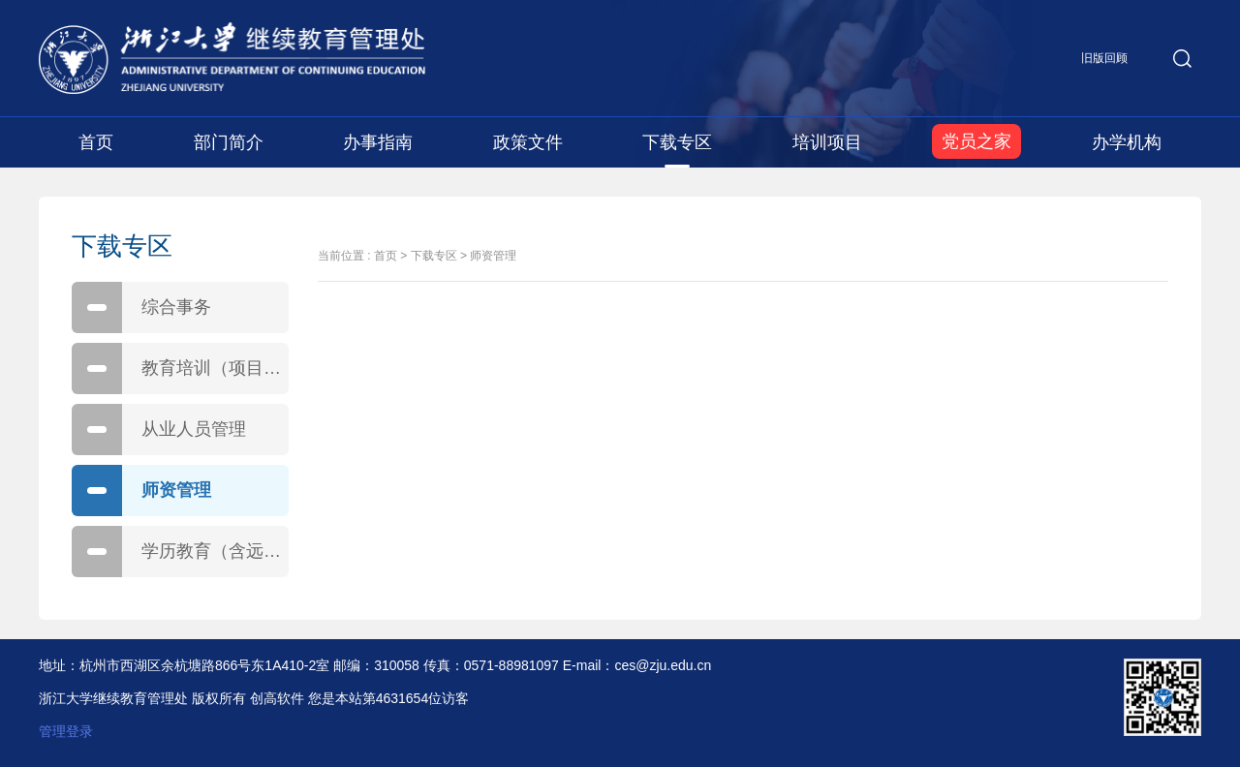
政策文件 (528, 142)
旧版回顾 (1104, 58)
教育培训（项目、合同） (180, 368)
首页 (95, 142)
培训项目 (827, 142)
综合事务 (141, 307)
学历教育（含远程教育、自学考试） (180, 551)
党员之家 (976, 141)
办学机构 (1127, 142)
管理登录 (66, 731)
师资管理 (141, 490)
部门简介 (229, 142)
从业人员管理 (159, 429)
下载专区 (677, 142)
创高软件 (277, 698)
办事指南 (378, 142)
